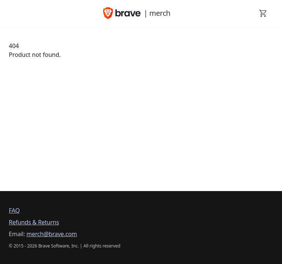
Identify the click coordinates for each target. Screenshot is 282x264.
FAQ (14, 210)
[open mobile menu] (13, 13)
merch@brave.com (51, 234)
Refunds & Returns (34, 222)
